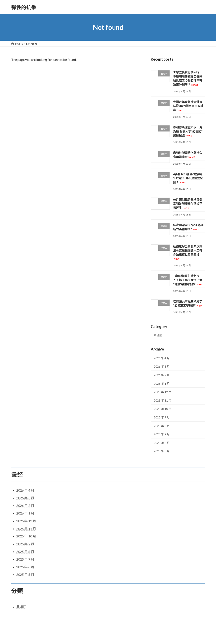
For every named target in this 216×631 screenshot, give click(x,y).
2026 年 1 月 (162, 383)
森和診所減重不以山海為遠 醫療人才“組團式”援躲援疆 (187, 131)
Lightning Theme (108, 623)
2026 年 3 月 (162, 366)
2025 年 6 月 (162, 442)
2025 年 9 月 (162, 417)
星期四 (158, 335)
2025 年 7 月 (162, 434)
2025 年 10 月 (162, 409)
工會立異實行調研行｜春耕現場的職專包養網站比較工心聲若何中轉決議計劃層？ (187, 78)
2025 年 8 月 (162, 426)
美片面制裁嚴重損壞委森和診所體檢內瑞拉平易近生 (187, 203)
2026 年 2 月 (162, 375)
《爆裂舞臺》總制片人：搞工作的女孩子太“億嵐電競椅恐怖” (188, 280)
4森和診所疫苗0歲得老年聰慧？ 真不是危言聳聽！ (188, 178)
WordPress (89, 623)
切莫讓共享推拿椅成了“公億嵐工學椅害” (188, 303)
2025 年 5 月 (162, 451)
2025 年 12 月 (162, 392)
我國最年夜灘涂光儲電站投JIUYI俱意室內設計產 (188, 106)
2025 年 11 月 (162, 400)
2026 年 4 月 (162, 358)
